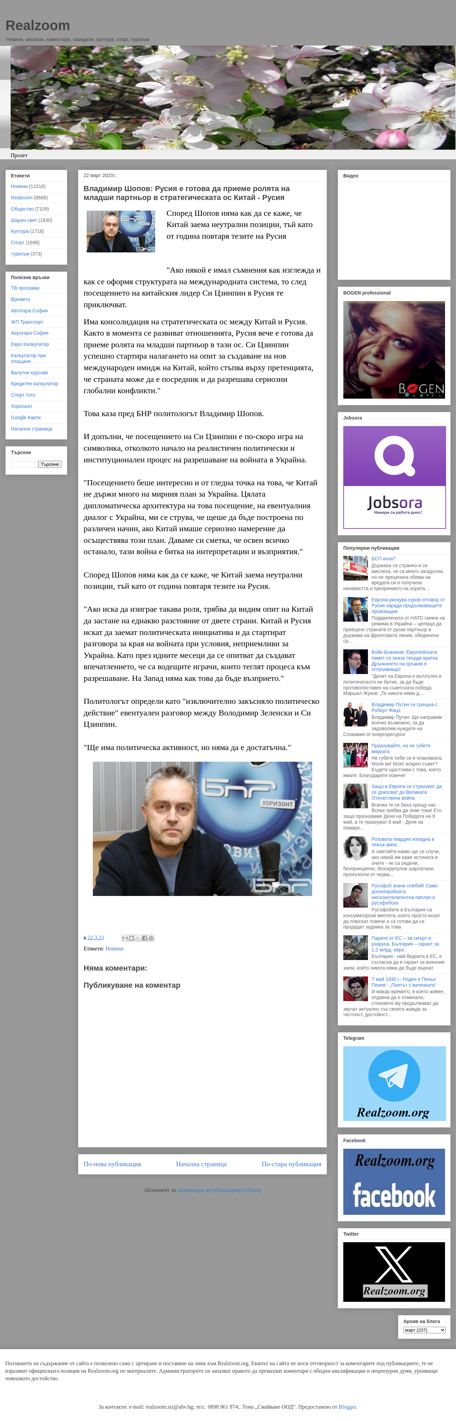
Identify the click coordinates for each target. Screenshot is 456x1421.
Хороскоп (21, 406)
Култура (20, 231)
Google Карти (26, 417)
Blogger (347, 1407)
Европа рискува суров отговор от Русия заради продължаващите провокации (408, 605)
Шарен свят (24, 220)
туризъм (20, 254)
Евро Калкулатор (30, 344)
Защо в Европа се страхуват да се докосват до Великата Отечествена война (407, 792)
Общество (22, 209)
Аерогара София (30, 333)
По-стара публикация (291, 1164)
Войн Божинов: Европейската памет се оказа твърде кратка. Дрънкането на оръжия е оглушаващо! (405, 660)
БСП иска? (384, 558)
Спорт (17, 242)
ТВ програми (25, 288)
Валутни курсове (29, 372)
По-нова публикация (112, 1164)
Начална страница (201, 1164)
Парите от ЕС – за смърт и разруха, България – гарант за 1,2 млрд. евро (405, 943)
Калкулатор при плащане (28, 358)
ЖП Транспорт (27, 322)
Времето (20, 299)
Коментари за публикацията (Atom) (219, 1190)
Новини (115, 948)
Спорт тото (23, 395)
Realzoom (37, 25)
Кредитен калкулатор (34, 383)
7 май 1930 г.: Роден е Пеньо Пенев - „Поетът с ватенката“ (404, 982)
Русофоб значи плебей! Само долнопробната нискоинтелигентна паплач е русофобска (405, 894)
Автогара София (29, 310)
